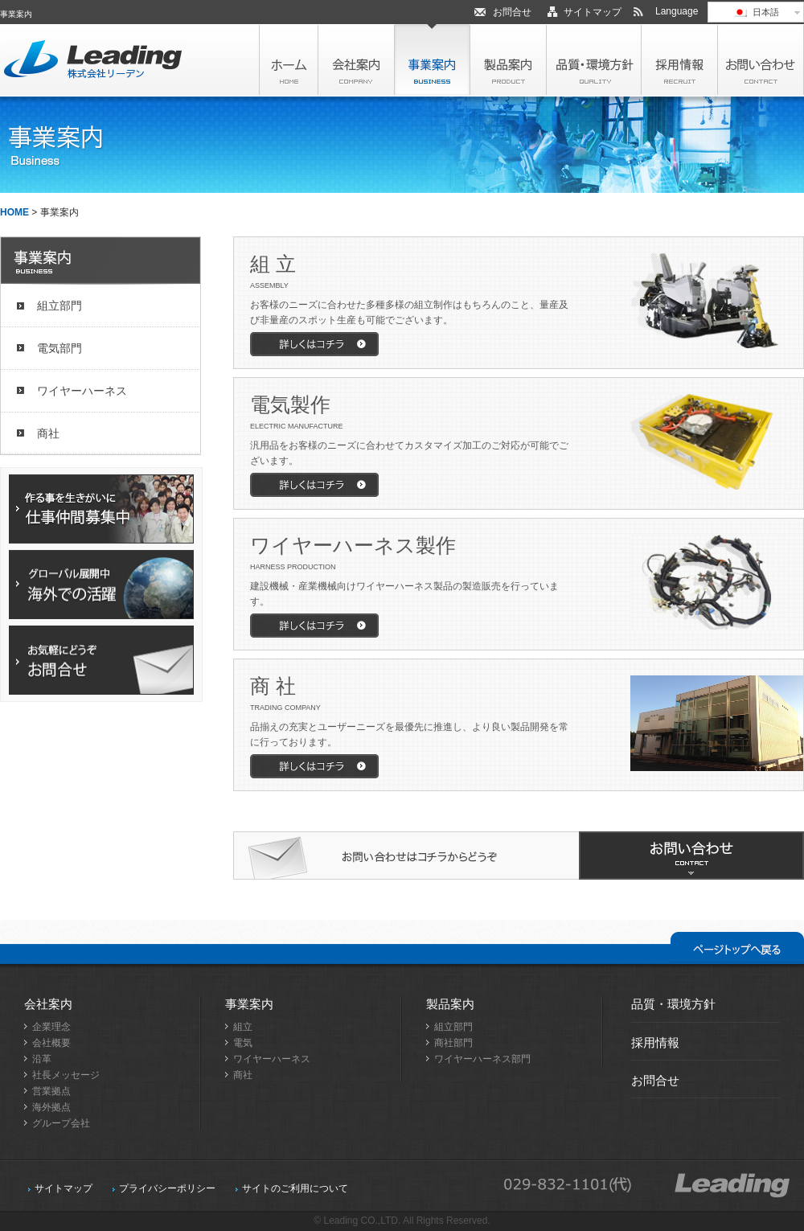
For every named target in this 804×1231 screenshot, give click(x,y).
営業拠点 (51, 1091)
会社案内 (48, 1004)
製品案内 (450, 1004)
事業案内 (249, 1004)
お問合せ (512, 12)
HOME (14, 212)
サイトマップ (592, 12)
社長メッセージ (66, 1075)
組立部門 (59, 305)
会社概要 (51, 1042)
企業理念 (51, 1026)
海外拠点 (51, 1107)
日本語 (755, 12)
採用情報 (655, 1042)
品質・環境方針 (673, 1004)
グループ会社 (61, 1123)
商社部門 (453, 1042)
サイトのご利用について (295, 1188)
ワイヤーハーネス (82, 390)
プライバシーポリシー (167, 1188)
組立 (242, 1026)
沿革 (41, 1059)
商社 (48, 433)
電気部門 (59, 348)
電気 (242, 1042)
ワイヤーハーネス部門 (482, 1059)
